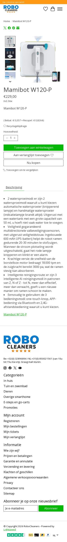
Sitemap (9, 493)
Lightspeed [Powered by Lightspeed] (10, 529)
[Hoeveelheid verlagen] (7, 137)
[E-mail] (21, 508)
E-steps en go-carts (17, 402)
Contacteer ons (14, 488)
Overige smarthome (17, 396)
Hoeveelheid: (11, 131)
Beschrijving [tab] (14, 187)
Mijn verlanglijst (14, 437)
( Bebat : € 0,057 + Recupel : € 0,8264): (24, 120)
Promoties (11, 407)
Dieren (8, 391)
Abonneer (51, 508)
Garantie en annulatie (18, 461)
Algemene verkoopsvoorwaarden (26, 477)
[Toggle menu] (59, 9)
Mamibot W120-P (15, 314)
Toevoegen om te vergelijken (20, 169)
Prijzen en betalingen (18, 455)
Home (7, 21)
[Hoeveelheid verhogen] (14, 137)
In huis (8, 380)
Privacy (8, 482)
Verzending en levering (19, 466)
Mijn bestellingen (15, 426)
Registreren (11, 421)
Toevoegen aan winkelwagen (33, 147)
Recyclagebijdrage (17, 125)
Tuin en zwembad (15, 386)
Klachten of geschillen (18, 472)
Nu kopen (33, 162)
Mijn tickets (11, 431)
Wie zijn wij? (11, 450)
